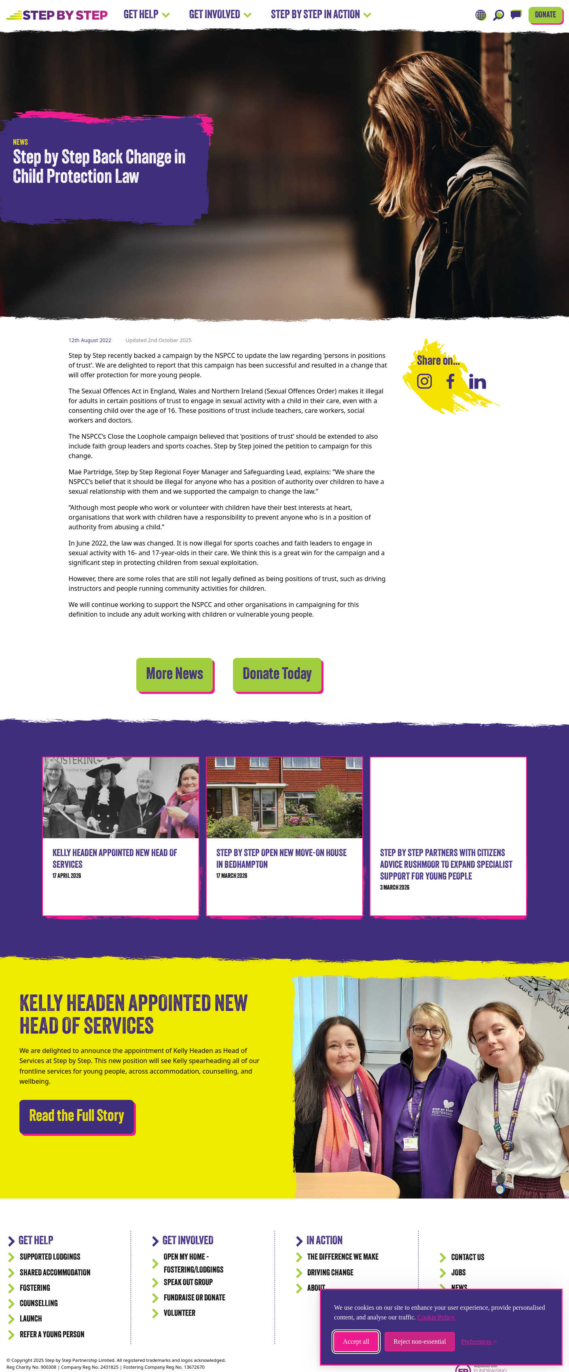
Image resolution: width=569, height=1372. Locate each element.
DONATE (545, 15)
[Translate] (481, 15)
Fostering (35, 1288)
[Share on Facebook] (450, 381)
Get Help (147, 15)
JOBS (458, 1273)
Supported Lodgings (50, 1257)
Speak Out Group (188, 1283)
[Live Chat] (516, 15)
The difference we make (343, 1257)
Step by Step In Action (321, 15)
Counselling (39, 1304)
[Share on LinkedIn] (477, 381)
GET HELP (36, 1241)
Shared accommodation (55, 1273)
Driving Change (330, 1273)
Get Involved (220, 15)
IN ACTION (325, 1241)
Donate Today (277, 675)
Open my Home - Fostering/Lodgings (194, 1263)
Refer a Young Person (52, 1335)
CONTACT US (467, 1258)
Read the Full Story (76, 1114)
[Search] (498, 15)
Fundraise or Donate (194, 1298)
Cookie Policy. (436, 1317)
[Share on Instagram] (424, 381)
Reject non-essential (419, 1341)
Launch (31, 1319)
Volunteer (179, 1313)
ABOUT (316, 1288)
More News (174, 675)
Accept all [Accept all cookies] (356, 1341)
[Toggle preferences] (479, 1342)
